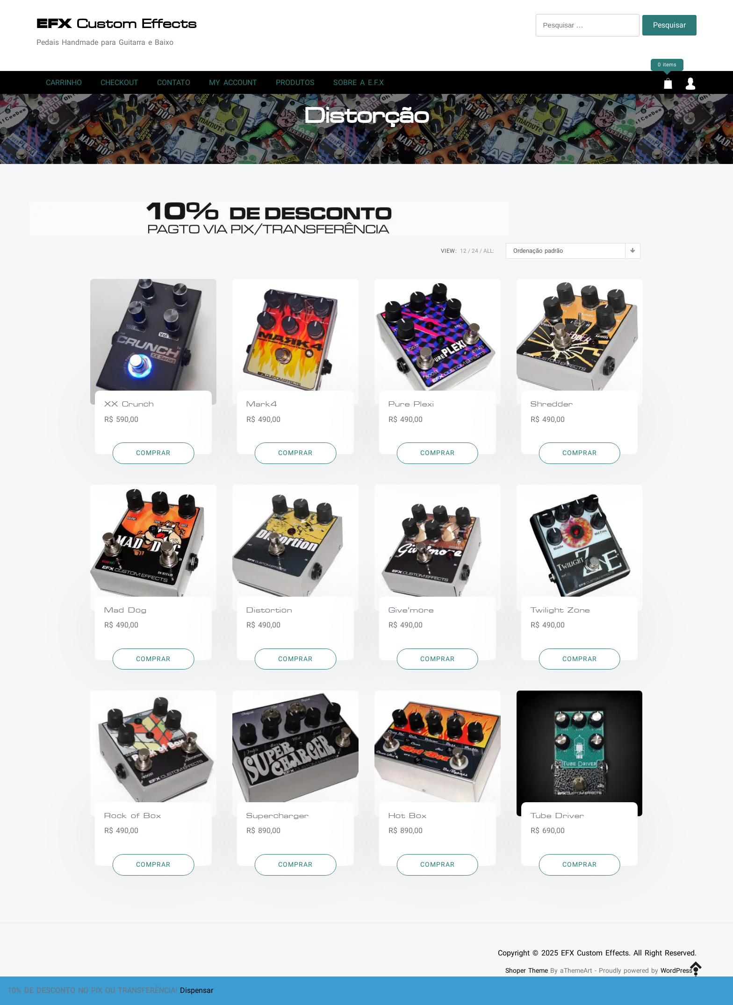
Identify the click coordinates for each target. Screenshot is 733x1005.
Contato (173, 84)
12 (463, 255)
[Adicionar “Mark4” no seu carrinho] (296, 458)
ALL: (488, 255)
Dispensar (196, 990)
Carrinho (64, 84)
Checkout (119, 84)
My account (233, 84)
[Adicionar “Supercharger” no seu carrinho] (296, 869)
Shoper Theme (526, 975)
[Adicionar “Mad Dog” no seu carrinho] (153, 664)
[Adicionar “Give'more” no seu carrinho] (438, 664)
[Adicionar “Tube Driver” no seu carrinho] (579, 869)
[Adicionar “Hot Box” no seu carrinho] (438, 869)
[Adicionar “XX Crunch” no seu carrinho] (153, 458)
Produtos (295, 84)
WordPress (676, 975)
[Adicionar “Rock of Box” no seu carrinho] (153, 869)
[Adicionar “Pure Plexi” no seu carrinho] (438, 458)
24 (475, 255)
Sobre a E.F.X (358, 84)
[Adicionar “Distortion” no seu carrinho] (296, 664)
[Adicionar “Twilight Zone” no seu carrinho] (579, 664)
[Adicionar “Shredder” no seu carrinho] (579, 458)
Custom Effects (116, 24)
